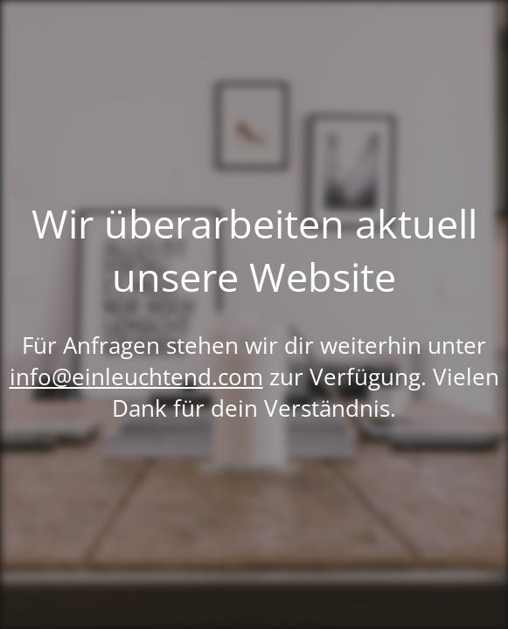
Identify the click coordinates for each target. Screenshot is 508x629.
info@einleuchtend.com (136, 376)
